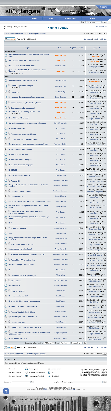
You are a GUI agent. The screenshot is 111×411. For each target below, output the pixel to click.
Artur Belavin (94, 93)
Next (105, 39)
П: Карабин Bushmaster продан (21, 165)
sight (10, 233)
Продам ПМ (15, 181)
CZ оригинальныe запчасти (19, 175)
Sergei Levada (60, 201)
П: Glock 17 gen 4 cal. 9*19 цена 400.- (23, 306)
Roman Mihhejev (95, 103)
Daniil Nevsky (60, 291)
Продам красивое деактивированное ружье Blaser (28, 144)
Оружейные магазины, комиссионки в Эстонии (27, 123)
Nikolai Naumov (60, 322)
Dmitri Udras (60, 60)
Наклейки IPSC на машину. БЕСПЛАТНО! (24, 112)
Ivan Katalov (94, 124)
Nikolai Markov (95, 98)
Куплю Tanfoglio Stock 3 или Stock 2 (23, 317)
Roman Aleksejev (60, 285)
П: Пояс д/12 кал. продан (18, 154)
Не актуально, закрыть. (18, 338)
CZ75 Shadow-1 (17, 197)
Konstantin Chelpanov (60, 180)
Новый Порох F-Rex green (19, 118)
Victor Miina (60, 275)
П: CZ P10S (13, 170)
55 (102, 39)
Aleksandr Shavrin (94, 323)
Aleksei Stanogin (95, 87)
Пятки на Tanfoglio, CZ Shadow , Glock (26, 103)
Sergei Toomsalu (95, 72)
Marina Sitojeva (60, 311)
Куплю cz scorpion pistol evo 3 (20, 249)
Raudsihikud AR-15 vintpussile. (23, 260)
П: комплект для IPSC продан (20, 149)
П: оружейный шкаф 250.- (19, 296)
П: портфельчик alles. (17, 128)
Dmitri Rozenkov (60, 80)
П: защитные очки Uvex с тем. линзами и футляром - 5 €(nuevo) (26, 212)
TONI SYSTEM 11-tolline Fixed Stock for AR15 (28, 255)
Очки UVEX (15, 92)
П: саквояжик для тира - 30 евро (23, 134)
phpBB (46, 388)
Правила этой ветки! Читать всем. (22, 66)
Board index (9, 33)
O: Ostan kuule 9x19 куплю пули (23, 275)
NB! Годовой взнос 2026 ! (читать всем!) (24, 60)
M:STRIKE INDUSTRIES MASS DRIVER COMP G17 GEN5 (30, 201)
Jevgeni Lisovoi (94, 108)
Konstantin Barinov (60, 144)
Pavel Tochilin (60, 55)
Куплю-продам (58, 27)
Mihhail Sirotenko (60, 280)
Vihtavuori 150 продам (17, 228)
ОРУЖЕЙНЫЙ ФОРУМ (24, 33)
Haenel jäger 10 (14, 285)
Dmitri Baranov (60, 97)
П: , (10, 270)
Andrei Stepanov (60, 244)
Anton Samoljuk (60, 249)
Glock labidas (16, 281)
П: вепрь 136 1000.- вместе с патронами (24, 301)
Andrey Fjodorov (60, 66)
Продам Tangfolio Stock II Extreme (24, 312)
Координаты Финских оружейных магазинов (26, 97)
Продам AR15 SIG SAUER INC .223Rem (26, 328)
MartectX (72, 389)
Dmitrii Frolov (95, 113)
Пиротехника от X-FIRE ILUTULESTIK (23, 80)
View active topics (101, 27)
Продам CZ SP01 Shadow (20, 191)
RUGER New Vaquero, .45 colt (22, 244)
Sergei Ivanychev (95, 119)
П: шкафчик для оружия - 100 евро (24, 139)
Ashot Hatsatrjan (60, 92)
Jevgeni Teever (60, 175)
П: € (10, 223)
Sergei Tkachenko (60, 123)
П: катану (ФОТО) (18, 291)
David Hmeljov (94, 81)
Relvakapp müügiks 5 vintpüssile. (21, 264)
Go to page (88, 39)
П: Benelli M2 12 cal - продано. (20, 159)
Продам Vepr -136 (18, 322)
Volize (45, 389)
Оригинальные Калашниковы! (23, 108)
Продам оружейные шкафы (22, 86)
